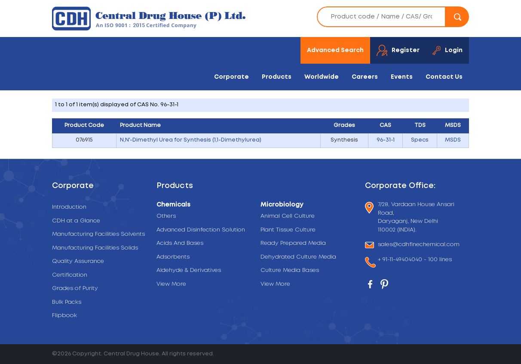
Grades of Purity (75, 288)
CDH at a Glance (76, 221)
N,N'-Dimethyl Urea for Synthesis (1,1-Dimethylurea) (190, 140)
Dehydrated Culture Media (298, 257)
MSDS (453, 140)
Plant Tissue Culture (288, 230)
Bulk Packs (66, 302)
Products (276, 77)
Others (166, 216)
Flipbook (64, 315)
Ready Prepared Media (293, 243)
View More (171, 284)
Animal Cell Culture (287, 216)
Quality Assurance (78, 261)
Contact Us (444, 77)
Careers (365, 77)
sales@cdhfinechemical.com (419, 245)
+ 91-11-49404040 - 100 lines (415, 260)
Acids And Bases (179, 243)
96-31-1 (386, 140)
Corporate (231, 77)
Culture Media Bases (289, 270)
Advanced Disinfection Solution (200, 230)
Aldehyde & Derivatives (188, 270)
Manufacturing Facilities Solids (95, 248)
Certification (69, 275)
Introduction (69, 207)
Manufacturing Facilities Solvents (98, 234)
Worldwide (321, 77)
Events (402, 77)
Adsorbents (173, 257)
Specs (420, 140)
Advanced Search (335, 50)
